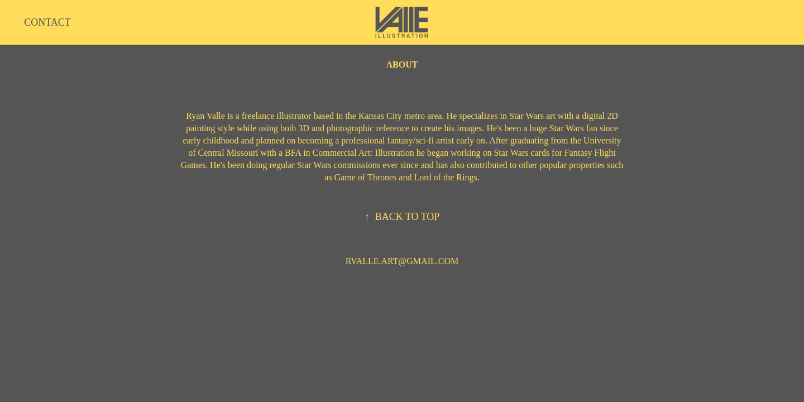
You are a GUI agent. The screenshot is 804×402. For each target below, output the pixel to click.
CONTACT (47, 22)
